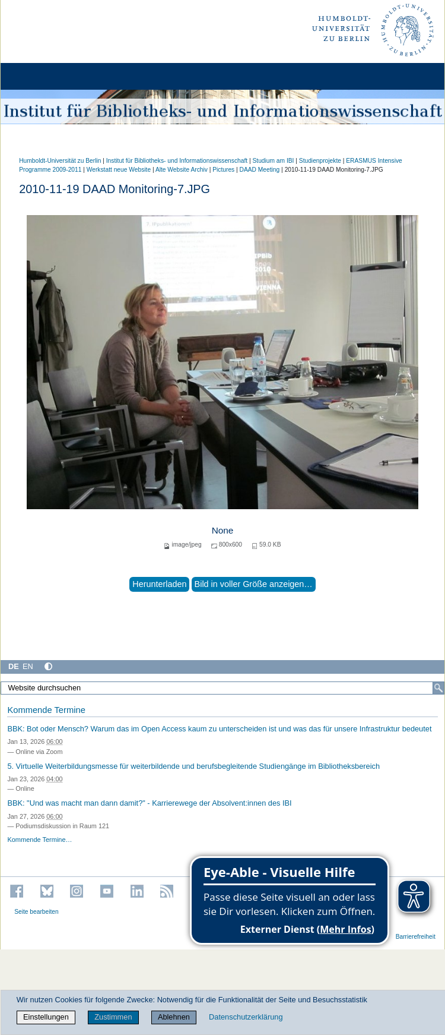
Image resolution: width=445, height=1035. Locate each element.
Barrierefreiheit (416, 936)
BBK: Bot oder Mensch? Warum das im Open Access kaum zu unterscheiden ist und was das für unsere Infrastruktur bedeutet (219, 728)
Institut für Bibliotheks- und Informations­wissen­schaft (176, 160)
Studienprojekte (320, 160)
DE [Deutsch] (13, 666)
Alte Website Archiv (181, 169)
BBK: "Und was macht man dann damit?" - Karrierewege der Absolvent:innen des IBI (149, 803)
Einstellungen (46, 1016)
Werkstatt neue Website (119, 169)
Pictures (223, 169)
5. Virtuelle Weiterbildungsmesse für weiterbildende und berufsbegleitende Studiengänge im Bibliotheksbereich (193, 766)
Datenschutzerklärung (245, 1016)
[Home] (42, 76)
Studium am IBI (273, 160)
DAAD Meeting (260, 169)
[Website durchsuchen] (222, 688)
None (223, 530)
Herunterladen (159, 584)
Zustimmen (113, 1016)
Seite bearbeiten (36, 911)
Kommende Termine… (39, 839)
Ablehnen (174, 1016)
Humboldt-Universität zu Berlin (60, 160)
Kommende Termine (46, 710)
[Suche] (438, 688)
